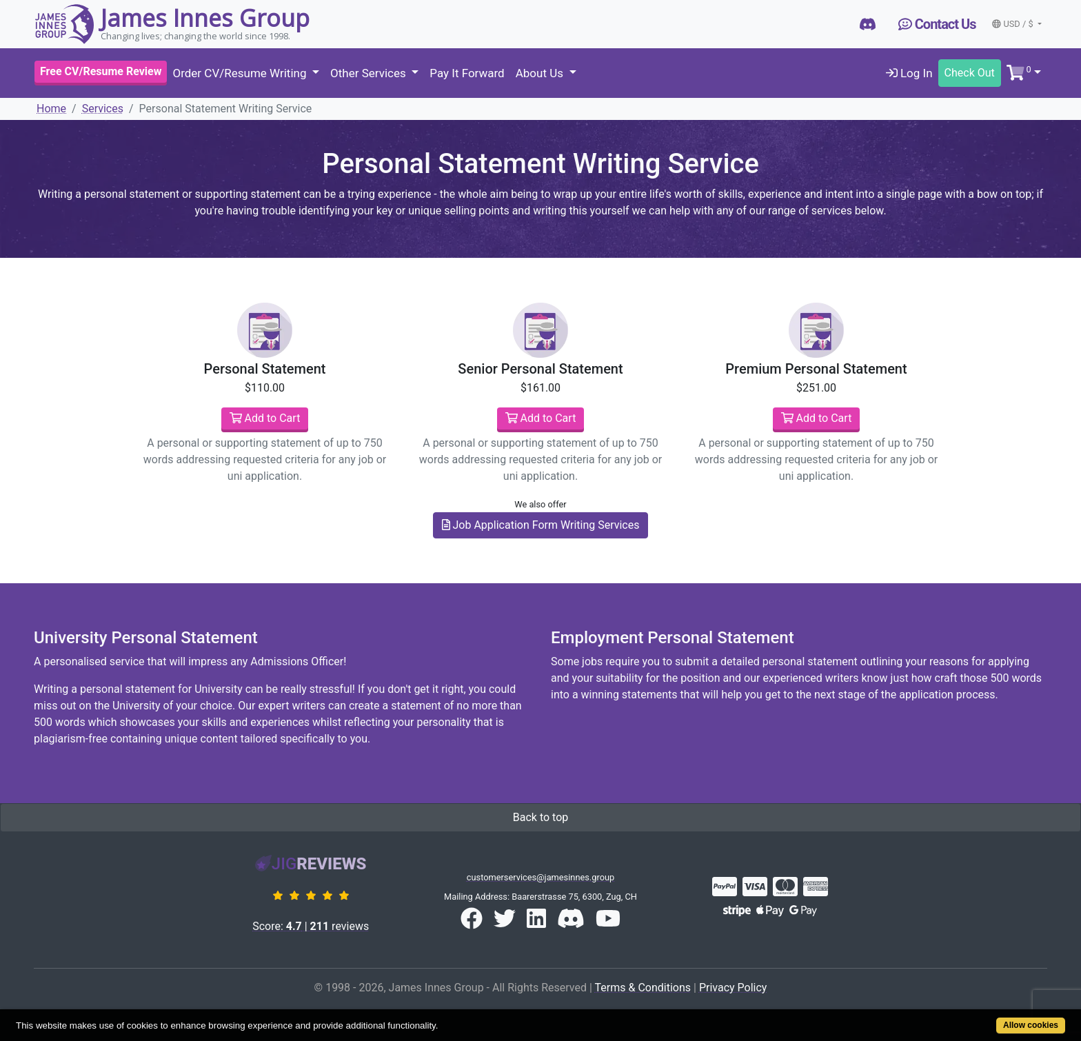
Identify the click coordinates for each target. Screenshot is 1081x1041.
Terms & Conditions (643, 987)
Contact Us (937, 24)
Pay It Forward (467, 73)
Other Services (369, 73)
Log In (909, 73)
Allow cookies (1030, 1025)
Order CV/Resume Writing (240, 73)
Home (51, 108)
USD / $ (1013, 24)
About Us (541, 73)
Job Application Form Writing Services (541, 525)
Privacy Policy (733, 987)
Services (102, 108)
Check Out (969, 72)
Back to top (540, 817)
